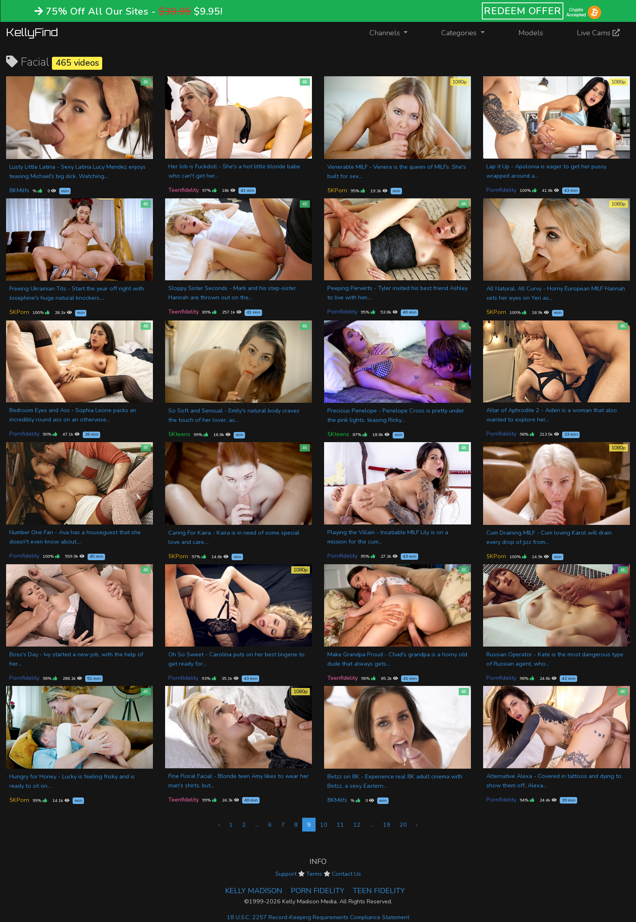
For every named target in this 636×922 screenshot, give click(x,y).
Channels (394, 32)
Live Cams (598, 33)
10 (323, 825)
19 (386, 825)
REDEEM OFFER (522, 10)
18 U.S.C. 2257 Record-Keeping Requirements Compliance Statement (318, 917)
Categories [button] (460, 33)
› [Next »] (417, 825)
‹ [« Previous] (219, 825)
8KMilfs (19, 190)
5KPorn (337, 190)
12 (357, 825)
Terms (314, 874)
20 (403, 825)
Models (530, 33)
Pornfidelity (501, 190)
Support (286, 874)
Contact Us (346, 874)
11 (340, 825)
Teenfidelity (183, 190)
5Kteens (179, 434)
